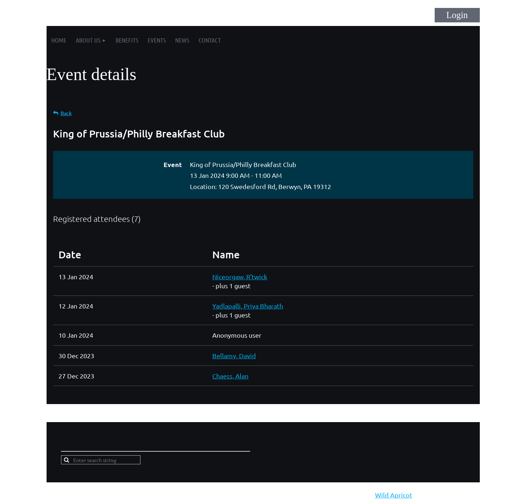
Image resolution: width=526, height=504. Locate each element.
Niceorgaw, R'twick (239, 276)
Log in (457, 15)
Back (66, 113)
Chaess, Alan (230, 376)
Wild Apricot (393, 495)
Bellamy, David (234, 355)
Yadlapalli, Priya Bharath (247, 306)
